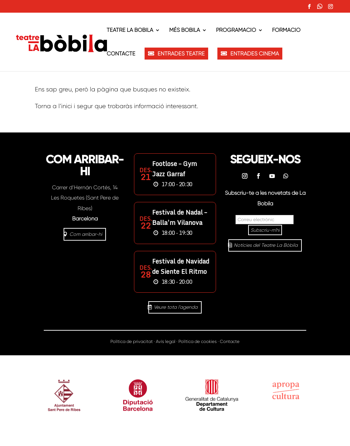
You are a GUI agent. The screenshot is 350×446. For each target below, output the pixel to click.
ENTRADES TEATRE (181, 53)
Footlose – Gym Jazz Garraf (174, 168)
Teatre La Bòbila (130, 30)
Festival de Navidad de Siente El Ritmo (180, 266)
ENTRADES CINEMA (254, 53)
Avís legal (165, 341)
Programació (236, 30)
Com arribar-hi (85, 234)
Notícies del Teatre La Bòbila (266, 245)
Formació (286, 30)
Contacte (121, 54)
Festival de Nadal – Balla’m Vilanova (179, 217)
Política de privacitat (131, 341)
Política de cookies (197, 341)
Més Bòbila (184, 30)
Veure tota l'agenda (176, 307)
